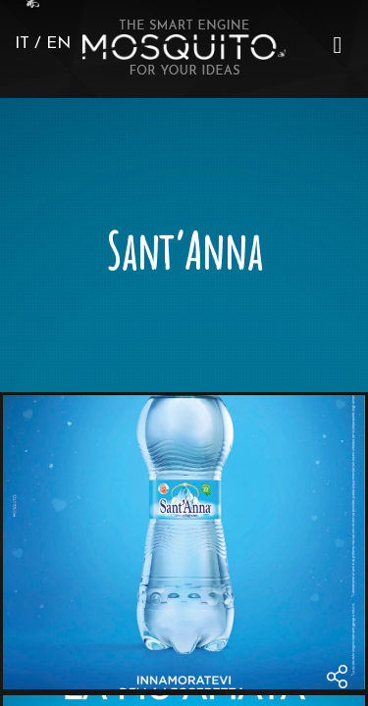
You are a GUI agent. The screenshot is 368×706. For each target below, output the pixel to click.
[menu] (337, 45)
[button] (337, 45)
